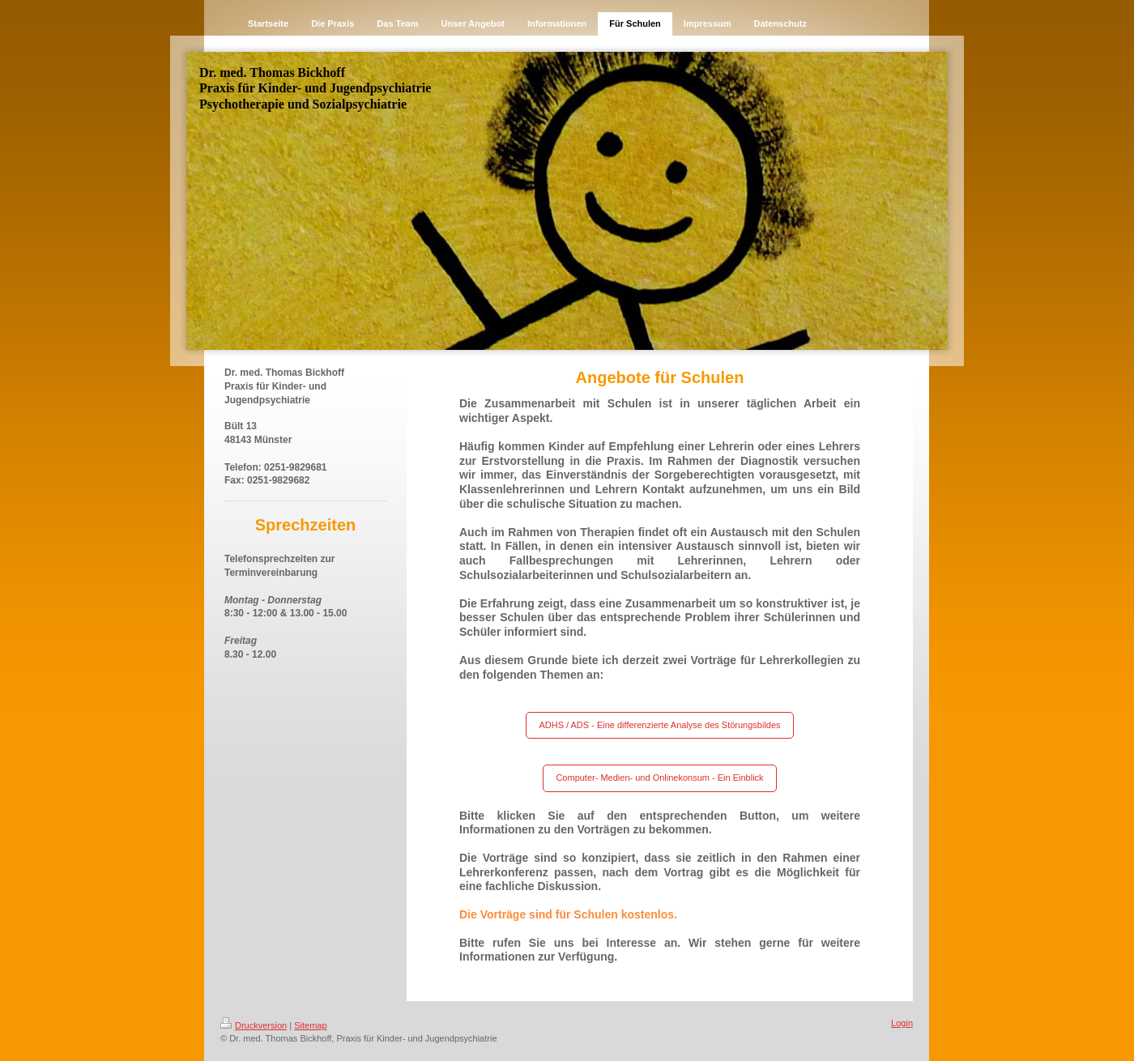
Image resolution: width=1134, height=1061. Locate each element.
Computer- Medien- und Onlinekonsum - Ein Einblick (659, 777)
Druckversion (253, 1025)
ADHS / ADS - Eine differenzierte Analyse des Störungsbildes (659, 725)
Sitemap (310, 1025)
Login (902, 1023)
